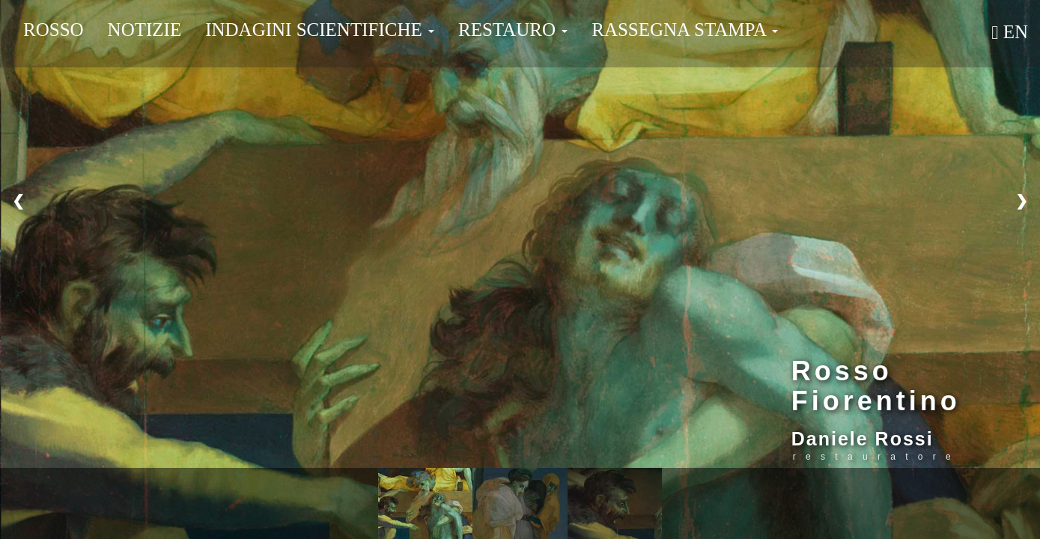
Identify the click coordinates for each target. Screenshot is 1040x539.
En (1009, 32)
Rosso (53, 29)
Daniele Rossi (862, 438)
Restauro (513, 29)
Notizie (145, 29)
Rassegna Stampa (685, 29)
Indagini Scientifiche (319, 29)
